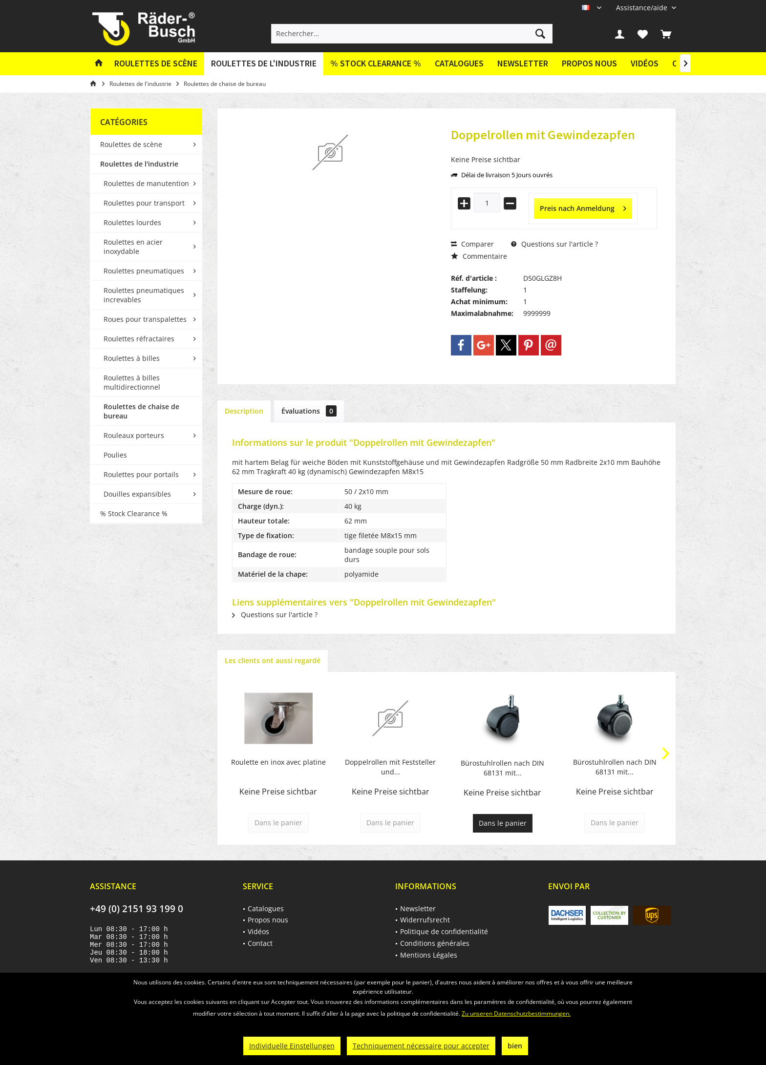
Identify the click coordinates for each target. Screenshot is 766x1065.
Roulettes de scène (131, 144)
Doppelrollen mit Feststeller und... (390, 766)
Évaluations (309, 411)
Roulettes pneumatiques (144, 270)
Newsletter (522, 63)
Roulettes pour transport (144, 203)
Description (244, 411)
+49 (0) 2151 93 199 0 (136, 908)
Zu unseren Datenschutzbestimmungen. (516, 1013)
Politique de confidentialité (444, 931)
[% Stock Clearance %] (375, 63)
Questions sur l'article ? (554, 244)
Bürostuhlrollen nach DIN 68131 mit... (502, 767)
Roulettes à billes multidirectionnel (132, 382)
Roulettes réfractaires (139, 338)
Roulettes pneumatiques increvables (144, 295)
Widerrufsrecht (425, 919)
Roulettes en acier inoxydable (133, 246)
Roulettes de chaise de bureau (141, 411)
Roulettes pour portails (141, 474)
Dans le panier (503, 823)
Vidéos (645, 63)
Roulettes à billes (132, 358)
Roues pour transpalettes (145, 319)
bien (515, 1045)
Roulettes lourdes (132, 222)
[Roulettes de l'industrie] (263, 63)
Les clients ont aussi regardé (272, 660)
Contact (260, 943)
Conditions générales (434, 943)
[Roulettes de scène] (155, 63)
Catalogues (459, 63)
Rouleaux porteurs (134, 435)
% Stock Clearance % (134, 513)
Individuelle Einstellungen (292, 1045)
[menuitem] (642, 7)
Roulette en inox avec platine (278, 762)
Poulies (115, 454)
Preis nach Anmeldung (583, 207)
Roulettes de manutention (146, 183)
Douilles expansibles (137, 494)
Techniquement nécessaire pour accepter (421, 1045)
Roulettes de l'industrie (139, 163)
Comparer (472, 244)
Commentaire (479, 256)
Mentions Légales (428, 955)
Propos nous (589, 63)
